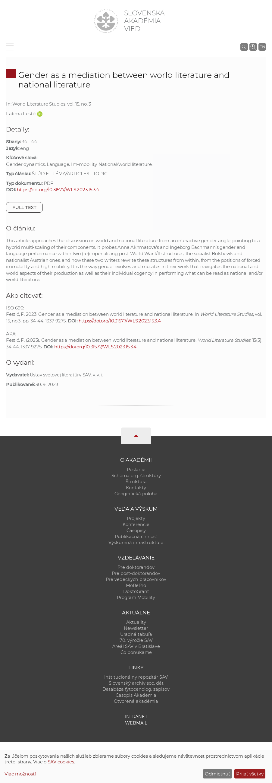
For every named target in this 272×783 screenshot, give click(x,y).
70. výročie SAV (136, 640)
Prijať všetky (250, 774)
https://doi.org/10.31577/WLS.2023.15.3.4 (58, 189)
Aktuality (136, 622)
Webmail (136, 723)
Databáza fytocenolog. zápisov (136, 689)
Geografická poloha (136, 493)
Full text (24, 207)
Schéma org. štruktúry (136, 475)
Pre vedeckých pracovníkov (136, 579)
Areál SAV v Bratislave (136, 646)
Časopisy (136, 530)
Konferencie (136, 524)
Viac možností (20, 774)
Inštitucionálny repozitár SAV (136, 677)
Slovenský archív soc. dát (136, 683)
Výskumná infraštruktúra (136, 542)
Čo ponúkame (136, 652)
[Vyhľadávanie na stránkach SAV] (244, 46)
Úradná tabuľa (136, 634)
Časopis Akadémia (136, 695)
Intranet (136, 716)
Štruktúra (136, 481)
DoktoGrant (136, 591)
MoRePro (136, 585)
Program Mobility (136, 597)
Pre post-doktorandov (136, 573)
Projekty (136, 518)
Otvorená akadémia (136, 701)
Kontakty (136, 487)
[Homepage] (106, 21)
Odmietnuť (217, 774)
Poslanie (136, 469)
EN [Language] (262, 46)
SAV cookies (61, 762)
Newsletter (136, 628)
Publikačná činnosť (136, 536)
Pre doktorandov (136, 567)
